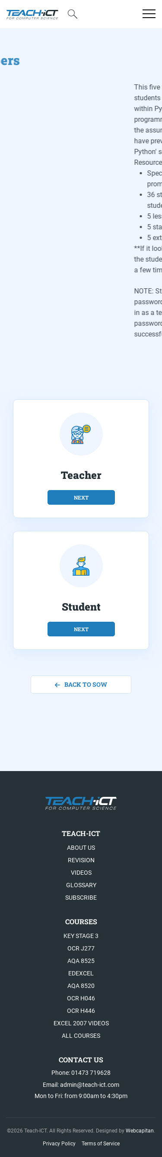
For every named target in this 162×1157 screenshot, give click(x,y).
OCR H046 (81, 998)
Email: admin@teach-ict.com (81, 1084)
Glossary (81, 885)
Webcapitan (140, 1131)
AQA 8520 (81, 985)
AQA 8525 (81, 960)
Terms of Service (101, 1144)
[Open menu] (149, 13)
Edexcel (81, 973)
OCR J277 (81, 948)
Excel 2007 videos (81, 1023)
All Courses (81, 1035)
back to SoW (81, 684)
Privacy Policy (59, 1144)
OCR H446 (81, 1010)
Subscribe (81, 897)
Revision (81, 860)
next (81, 497)
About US (81, 847)
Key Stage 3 (81, 935)
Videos (81, 872)
